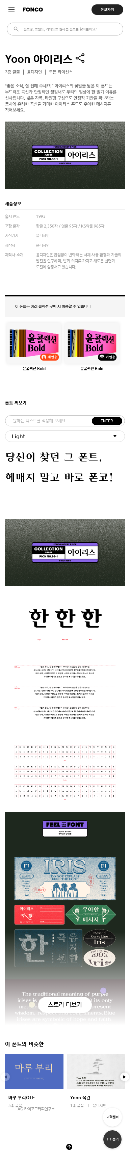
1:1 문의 (112, 1139)
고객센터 (112, 1117)
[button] (124, 1077)
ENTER (107, 421)
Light (18, 436)
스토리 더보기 (65, 1004)
